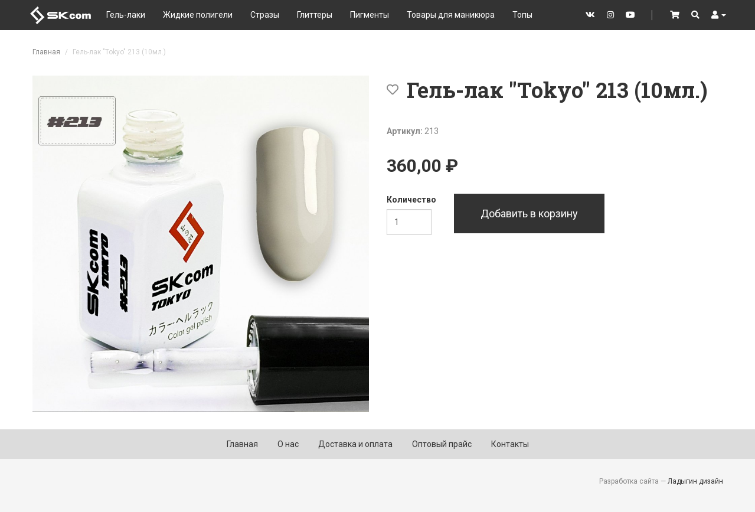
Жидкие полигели (198, 14)
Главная (46, 52)
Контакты (510, 444)
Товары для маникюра (451, 14)
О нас (288, 444)
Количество (411, 199)
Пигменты (369, 14)
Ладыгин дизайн (695, 481)
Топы (522, 14)
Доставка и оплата (355, 444)
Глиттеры (314, 14)
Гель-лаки (125, 14)
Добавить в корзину (529, 213)
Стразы (264, 14)
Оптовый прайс (442, 444)
